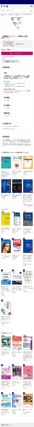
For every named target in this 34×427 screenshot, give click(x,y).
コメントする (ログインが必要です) (11, 126)
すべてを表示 (28, 205)
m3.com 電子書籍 (3, 15)
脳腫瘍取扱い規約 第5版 (10, 84)
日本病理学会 (11, 15)
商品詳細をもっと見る (10, 61)
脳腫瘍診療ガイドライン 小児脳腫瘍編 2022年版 (15, 86)
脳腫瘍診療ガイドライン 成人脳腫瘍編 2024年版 (15, 83)
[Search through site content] (15, 11)
